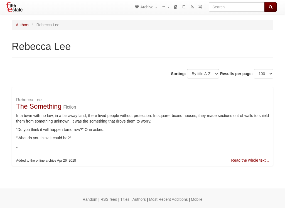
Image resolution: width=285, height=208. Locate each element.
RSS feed (108, 199)
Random (90, 199)
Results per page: (236, 73)
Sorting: (178, 73)
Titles (124, 199)
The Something (39, 106)
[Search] (237, 7)
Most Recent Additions (168, 199)
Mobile (196, 199)
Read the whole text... (250, 160)
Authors (22, 25)
